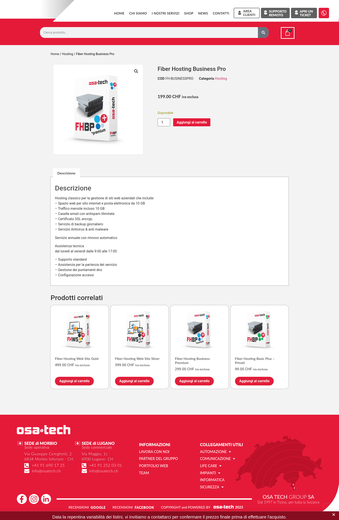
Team (144, 471)
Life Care (210, 464)
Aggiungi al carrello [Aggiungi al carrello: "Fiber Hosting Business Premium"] (194, 380)
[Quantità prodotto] (164, 121)
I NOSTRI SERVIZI (165, 13)
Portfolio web (153, 464)
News (203, 13)
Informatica (212, 478)
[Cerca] (263, 32)
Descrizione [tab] (66, 172)
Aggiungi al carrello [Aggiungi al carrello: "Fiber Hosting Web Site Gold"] (74, 380)
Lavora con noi (153, 450)
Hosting (67, 53)
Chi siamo (138, 13)
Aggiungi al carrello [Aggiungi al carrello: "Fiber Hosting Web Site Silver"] (134, 380)
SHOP (188, 13)
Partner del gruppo (158, 457)
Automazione (215, 450)
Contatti (221, 13)
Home (119, 13)
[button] (136, 70)
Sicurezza (211, 485)
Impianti (210, 471)
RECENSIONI (79, 505)
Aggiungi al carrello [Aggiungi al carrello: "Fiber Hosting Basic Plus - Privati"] (254, 380)
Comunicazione (217, 457)
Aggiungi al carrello (192, 121)
